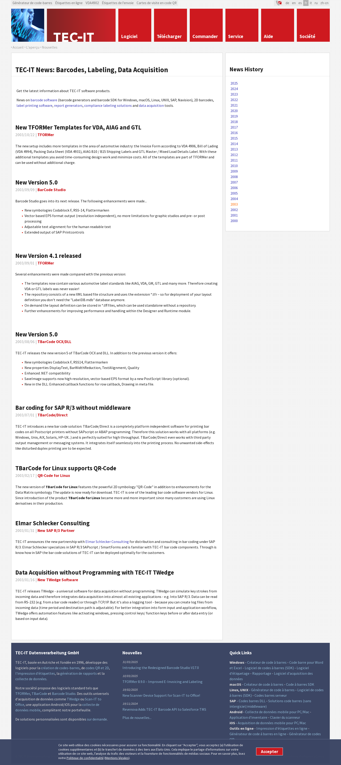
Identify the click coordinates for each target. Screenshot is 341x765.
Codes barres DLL (252, 701)
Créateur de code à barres (267, 662)
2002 (234, 209)
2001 (234, 215)
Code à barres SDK (300, 684)
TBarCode (39, 693)
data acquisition (151, 105)
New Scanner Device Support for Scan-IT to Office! (161, 695)
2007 (234, 182)
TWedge (73, 699)
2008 (234, 176)
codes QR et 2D (97, 668)
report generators (68, 105)
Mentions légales (117, 758)
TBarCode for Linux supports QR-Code (65, 468)
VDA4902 (92, 3)
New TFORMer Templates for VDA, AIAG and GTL (78, 127)
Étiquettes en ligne (69, 3)
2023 (234, 94)
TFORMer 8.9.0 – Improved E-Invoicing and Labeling (162, 681)
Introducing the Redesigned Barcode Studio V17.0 (160, 667)
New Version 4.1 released (48, 255)
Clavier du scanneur (285, 717)
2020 (234, 110)
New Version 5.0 (36, 182)
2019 (234, 116)
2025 (234, 83)
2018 (234, 121)
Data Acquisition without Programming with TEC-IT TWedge (94, 572)
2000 (234, 220)
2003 (234, 204)
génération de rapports (78, 673)
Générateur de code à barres (273, 690)
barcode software (43, 100)
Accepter (269, 751)
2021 (234, 105)
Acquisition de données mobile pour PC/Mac (272, 723)
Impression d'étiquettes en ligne (281, 728)
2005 (234, 193)
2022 (234, 99)
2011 (234, 160)
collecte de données (30, 679)
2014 (234, 143)
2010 (234, 165)
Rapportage (261, 673)
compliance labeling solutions (108, 105)
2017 (234, 127)
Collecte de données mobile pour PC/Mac (277, 712)
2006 (234, 187)
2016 (234, 132)
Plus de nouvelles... (137, 717)
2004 (234, 198)
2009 (234, 171)
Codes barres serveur (270, 695)
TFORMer (22, 693)
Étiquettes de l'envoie (118, 3)
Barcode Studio (64, 693)
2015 (234, 138)
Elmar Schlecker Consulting (107, 541)
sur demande (97, 719)
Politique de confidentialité (85, 758)
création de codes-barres (60, 668)
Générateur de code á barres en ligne (258, 734)
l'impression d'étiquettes (35, 673)
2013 (234, 149)
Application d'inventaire (248, 717)
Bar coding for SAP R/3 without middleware (73, 407)
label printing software (34, 105)
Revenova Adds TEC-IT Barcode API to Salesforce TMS (164, 709)
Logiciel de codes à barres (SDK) (269, 668)
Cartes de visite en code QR (157, 3)
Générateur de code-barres (32, 3)
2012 (234, 154)
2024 (234, 88)
